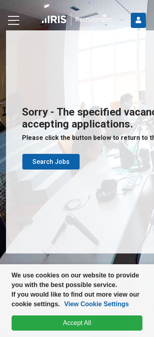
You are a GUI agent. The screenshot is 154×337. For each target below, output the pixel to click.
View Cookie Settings (96, 304)
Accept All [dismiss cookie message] (77, 322)
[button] (63, 305)
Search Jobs (51, 162)
